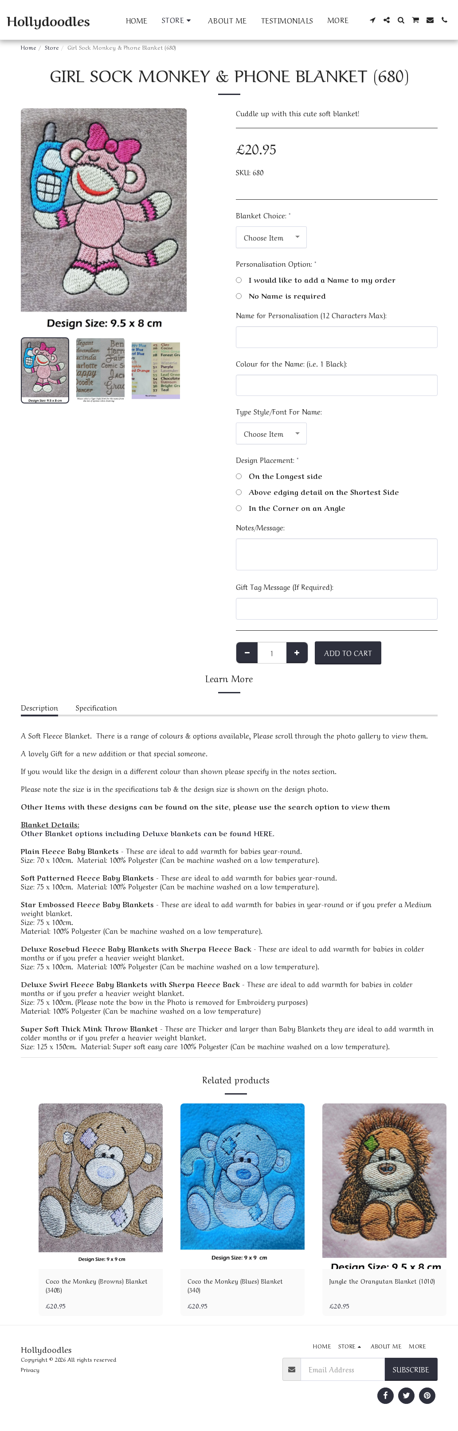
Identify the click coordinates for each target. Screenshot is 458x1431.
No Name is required (281, 295)
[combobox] (271, 237)
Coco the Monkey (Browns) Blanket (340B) (90, 1286)
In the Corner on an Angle (290, 507)
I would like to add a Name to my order (315, 279)
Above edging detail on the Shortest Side (317, 491)
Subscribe (411, 1371)
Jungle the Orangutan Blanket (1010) (378, 1286)
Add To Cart (348, 652)
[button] (372, 20)
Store (52, 47)
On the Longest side (279, 475)
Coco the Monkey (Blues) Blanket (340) (242, 1286)
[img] (101, 1186)
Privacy (30, 1372)
